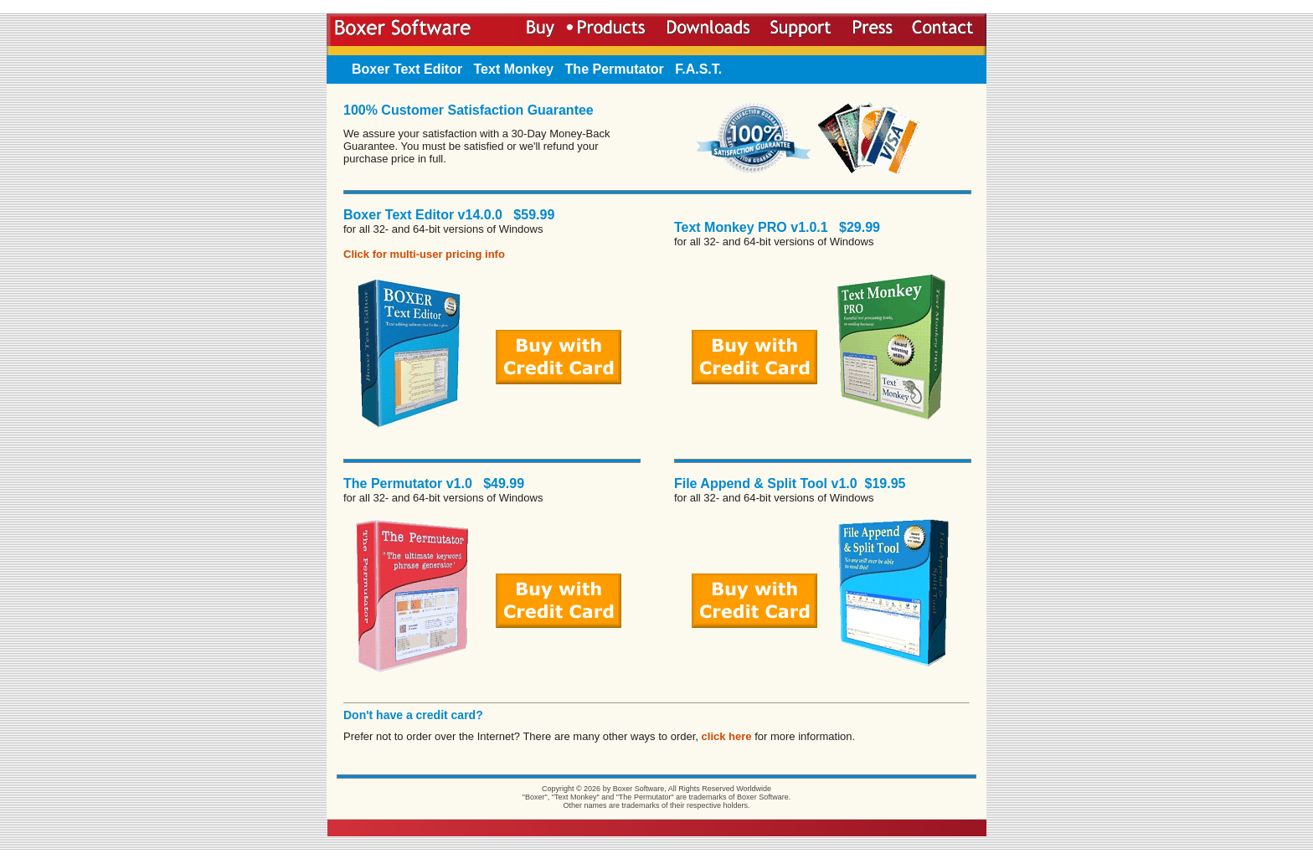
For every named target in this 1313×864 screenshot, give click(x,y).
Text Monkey (514, 69)
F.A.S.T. (698, 69)
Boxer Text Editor (407, 69)
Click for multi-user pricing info (424, 254)
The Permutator (614, 69)
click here (727, 736)
